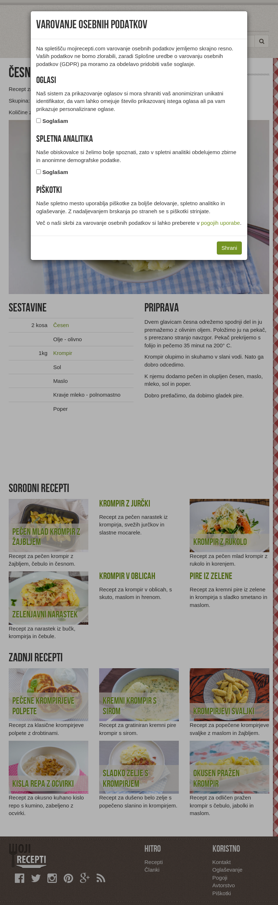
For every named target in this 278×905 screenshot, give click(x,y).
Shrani (229, 248)
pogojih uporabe (220, 223)
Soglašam (55, 121)
